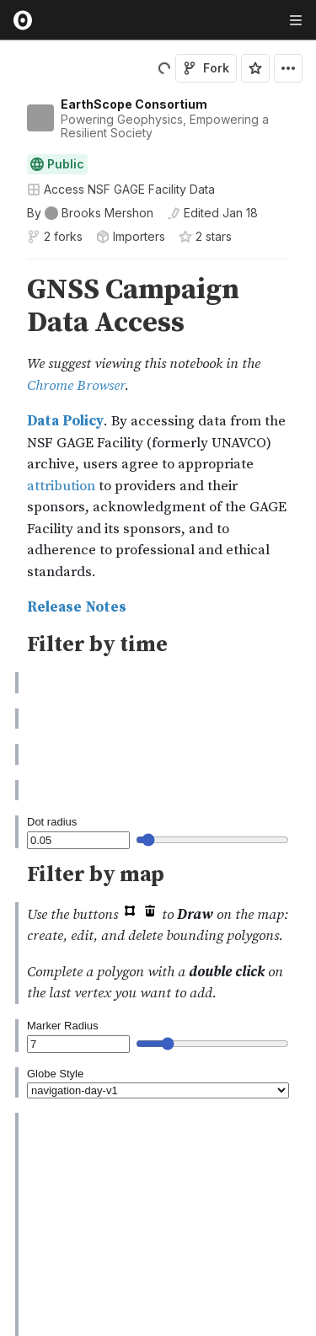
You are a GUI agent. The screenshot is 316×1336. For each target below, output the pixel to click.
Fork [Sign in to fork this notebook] (206, 68)
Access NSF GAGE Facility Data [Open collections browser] (121, 189)
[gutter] (8, 285)
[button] (7, 266)
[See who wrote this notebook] (90, 213)
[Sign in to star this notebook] (255, 68)
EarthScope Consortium (134, 104)
